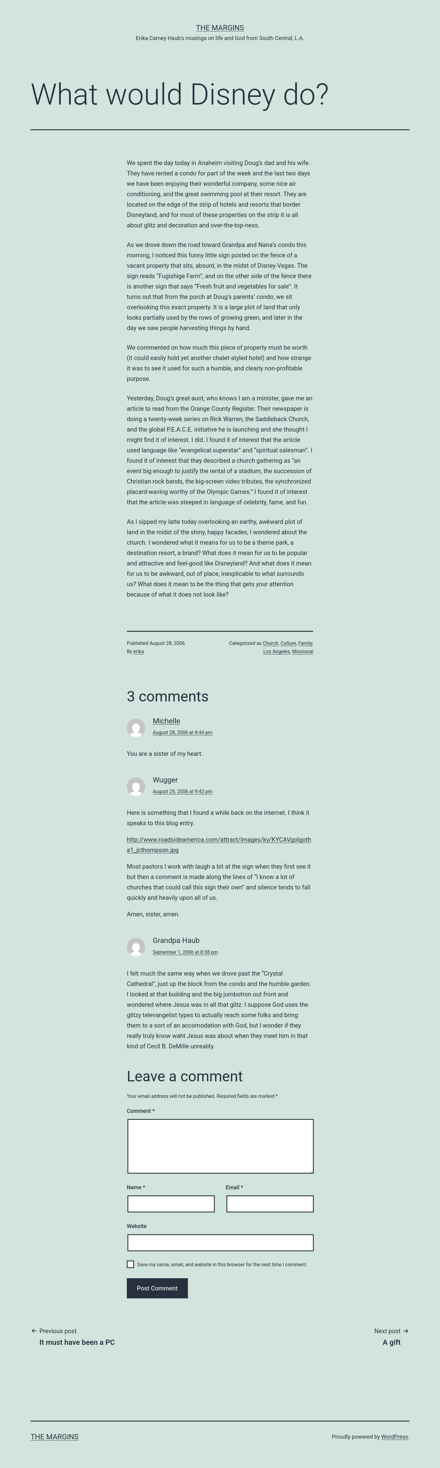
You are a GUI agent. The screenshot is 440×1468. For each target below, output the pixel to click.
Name (136, 1187)
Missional (302, 651)
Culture (288, 643)
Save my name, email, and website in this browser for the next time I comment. (222, 1264)
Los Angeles (276, 651)
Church (270, 643)
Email (234, 1187)
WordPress (394, 1436)
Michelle (166, 721)
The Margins (220, 28)
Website (137, 1226)
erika (139, 651)
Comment (141, 1111)
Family (305, 643)
